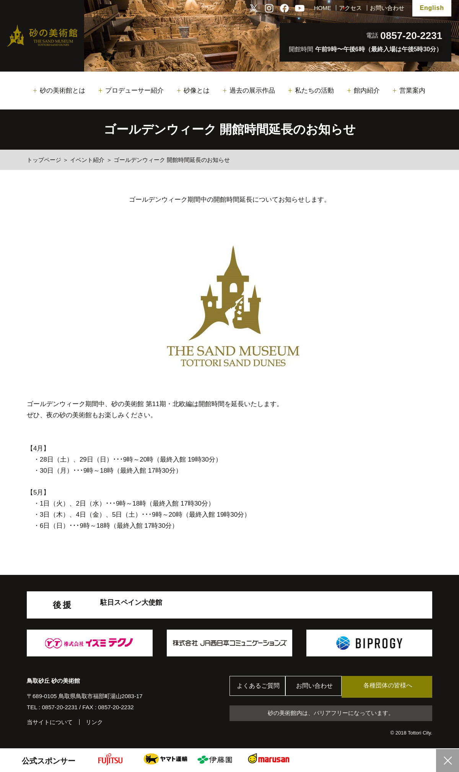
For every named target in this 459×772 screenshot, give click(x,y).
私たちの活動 (314, 90)
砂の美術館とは (62, 90)
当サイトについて (50, 722)
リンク (94, 722)
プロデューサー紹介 (134, 90)
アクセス (350, 8)
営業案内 (412, 90)
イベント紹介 (87, 160)
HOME (322, 8)
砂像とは (197, 90)
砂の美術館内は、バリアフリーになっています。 (331, 713)
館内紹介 (367, 90)
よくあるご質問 (260, 686)
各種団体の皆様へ (396, 686)
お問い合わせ (387, 8)
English (432, 8)
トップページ (44, 160)
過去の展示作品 (252, 90)
